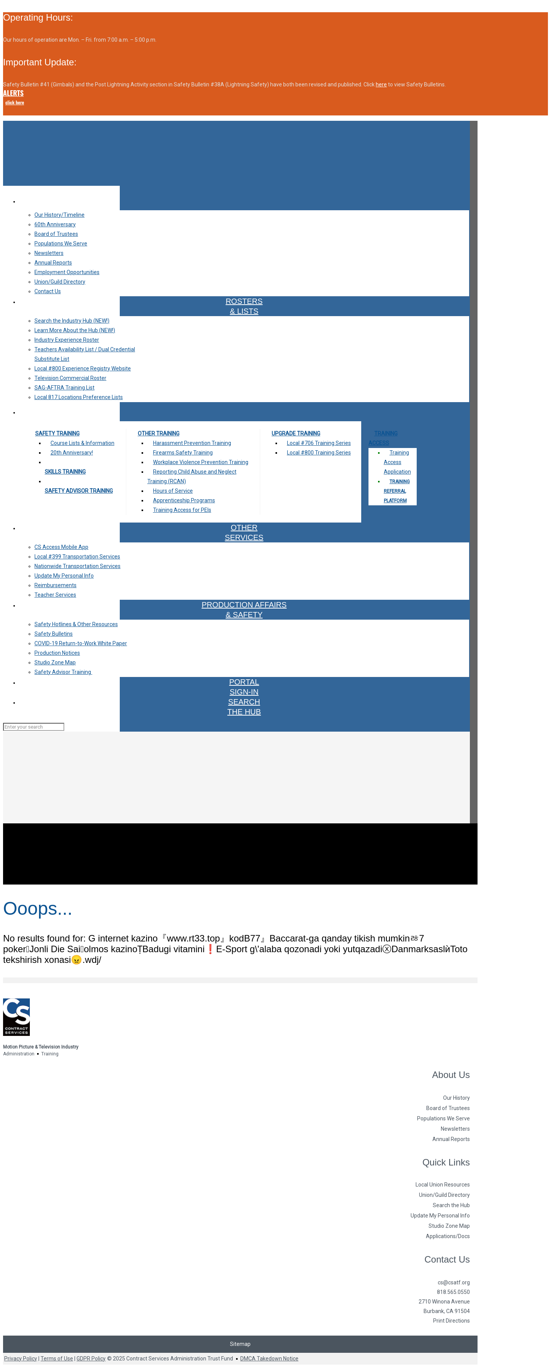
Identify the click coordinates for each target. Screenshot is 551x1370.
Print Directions (451, 1321)
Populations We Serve (443, 1118)
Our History (456, 1098)
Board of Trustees (448, 1108)
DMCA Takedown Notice (269, 1358)
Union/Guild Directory (444, 1195)
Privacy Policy (20, 1358)
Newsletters (455, 1129)
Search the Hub (451, 1205)
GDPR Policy (91, 1358)
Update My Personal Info (440, 1216)
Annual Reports (451, 1139)
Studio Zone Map (449, 1226)
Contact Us (447, 1259)
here (381, 84)
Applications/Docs (448, 1236)
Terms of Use (57, 1358)
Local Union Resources (443, 1185)
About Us (451, 1075)
